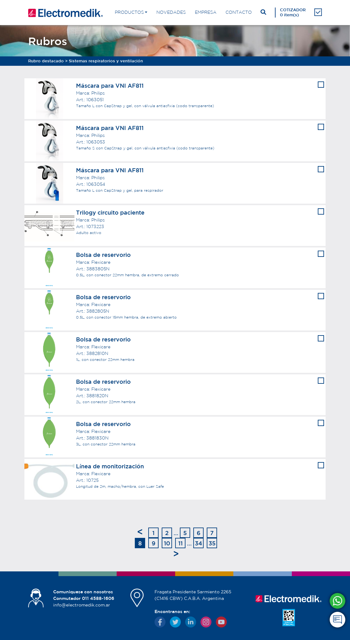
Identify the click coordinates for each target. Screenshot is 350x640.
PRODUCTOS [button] (129, 12)
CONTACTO (239, 12)
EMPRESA (205, 12)
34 (198, 543)
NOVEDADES (171, 12)
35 (212, 543)
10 (167, 543)
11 (180, 543)
